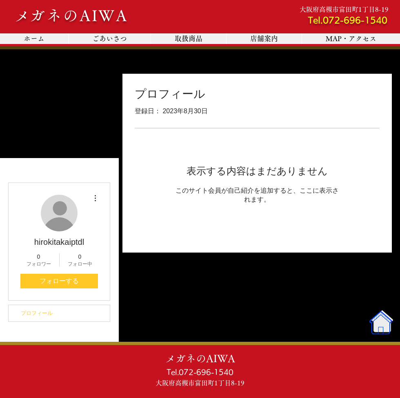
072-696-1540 (355, 20)
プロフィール (37, 313)
